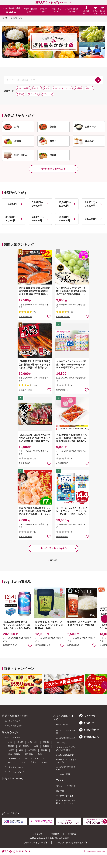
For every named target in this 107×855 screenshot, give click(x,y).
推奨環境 (55, 834)
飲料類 (46, 746)
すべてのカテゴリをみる (53, 169)
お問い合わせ (89, 730)
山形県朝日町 (62, 463)
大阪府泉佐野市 (25, 537)
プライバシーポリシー (33, 843)
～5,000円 (11, 204)
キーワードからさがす (14, 726)
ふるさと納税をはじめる (72, 10)
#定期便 (78, 88)
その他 (44, 762)
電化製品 (29, 754)
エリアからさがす (12, 721)
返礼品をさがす (44, 10)
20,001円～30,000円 (91, 204)
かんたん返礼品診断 (65, 755)
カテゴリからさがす (13, 737)
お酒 (36, 746)
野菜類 (11, 746)
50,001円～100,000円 (65, 219)
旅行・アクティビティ (34, 758)
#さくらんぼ (33, 94)
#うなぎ (20, 94)
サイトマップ (36, 834)
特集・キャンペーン (56, 10)
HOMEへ (54, 560)
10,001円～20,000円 (65, 204)
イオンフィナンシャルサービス (69, 843)
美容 (40, 754)
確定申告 (60, 791)
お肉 (10, 742)
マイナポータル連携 (65, 796)
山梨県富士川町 (63, 316)
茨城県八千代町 (25, 390)
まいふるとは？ (63, 742)
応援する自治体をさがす (30, 10)
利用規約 (72, 834)
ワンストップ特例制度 (65, 786)
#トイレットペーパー (62, 88)
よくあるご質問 (63, 774)
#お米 (46, 88)
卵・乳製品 (24, 746)
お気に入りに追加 (30, 645)
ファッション (14, 758)
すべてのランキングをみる (53, 548)
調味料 (44, 750)
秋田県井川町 (73, 645)
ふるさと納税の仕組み (65, 738)
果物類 (46, 742)
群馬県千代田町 (10, 645)
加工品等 (32, 750)
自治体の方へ (89, 737)
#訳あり (37, 88)
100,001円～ (92, 219)
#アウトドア (47, 94)
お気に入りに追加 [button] (49, 316)
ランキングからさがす (14, 767)
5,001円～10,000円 (37, 204)
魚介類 (20, 742)
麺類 (21, 750)
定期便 (33, 762)
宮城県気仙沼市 (25, 316)
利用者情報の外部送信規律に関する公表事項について (53, 838)
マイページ (87, 715)
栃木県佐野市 (62, 390)
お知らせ (86, 723)
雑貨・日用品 (14, 754)
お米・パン (33, 742)
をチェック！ (52, 3)
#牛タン (89, 88)
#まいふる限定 (23, 88)
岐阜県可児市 (62, 537)
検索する (98, 80)
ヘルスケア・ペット (17, 762)
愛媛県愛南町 (24, 463)
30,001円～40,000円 (11, 219)
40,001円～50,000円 (38, 219)
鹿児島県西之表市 (43, 645)
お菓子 (11, 750)
